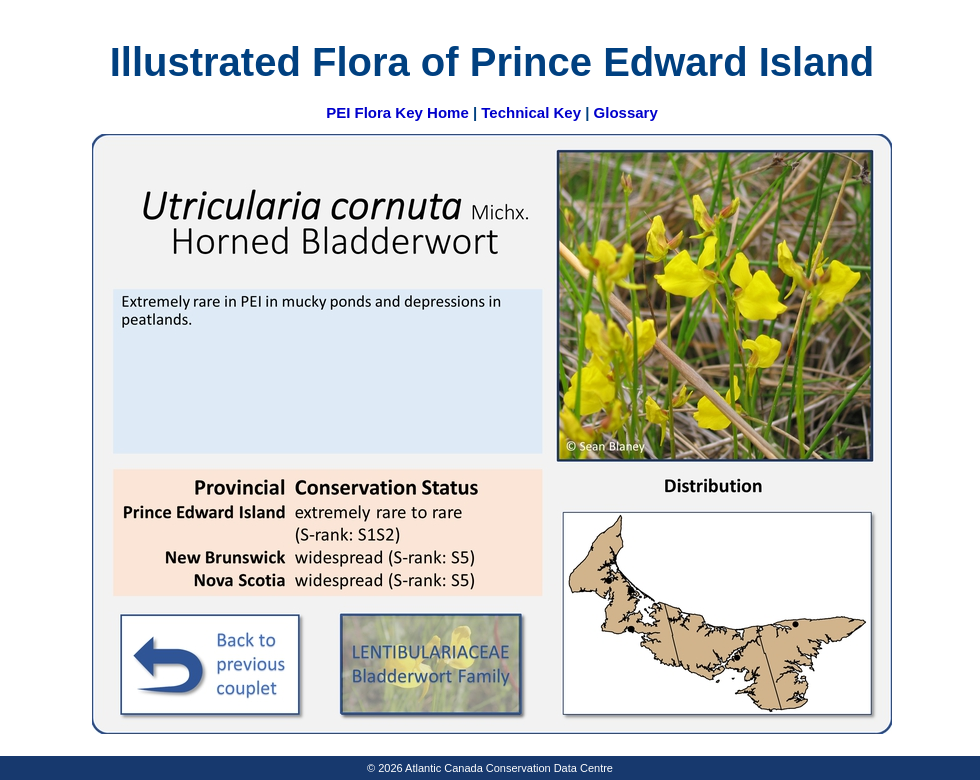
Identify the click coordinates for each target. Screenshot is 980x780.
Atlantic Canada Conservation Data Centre (509, 768)
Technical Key (531, 112)
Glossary (626, 112)
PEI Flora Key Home (397, 112)
